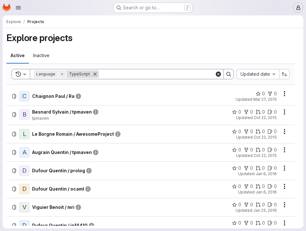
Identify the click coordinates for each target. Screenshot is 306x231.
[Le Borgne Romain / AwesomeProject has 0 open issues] (272, 131)
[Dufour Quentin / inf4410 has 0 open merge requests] (260, 223)
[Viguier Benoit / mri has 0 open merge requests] (260, 204)
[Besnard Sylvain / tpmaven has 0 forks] (248, 112)
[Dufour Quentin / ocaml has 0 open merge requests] (260, 186)
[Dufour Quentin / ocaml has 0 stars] (236, 186)
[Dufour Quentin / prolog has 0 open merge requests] (260, 168)
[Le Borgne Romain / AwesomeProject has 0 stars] (236, 131)
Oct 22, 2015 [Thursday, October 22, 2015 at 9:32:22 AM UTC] (265, 117)
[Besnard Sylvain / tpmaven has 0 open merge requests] (260, 112)
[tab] (17, 55)
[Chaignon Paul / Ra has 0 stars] (260, 93)
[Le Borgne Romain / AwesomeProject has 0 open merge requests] (260, 131)
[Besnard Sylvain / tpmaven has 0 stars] (236, 112)
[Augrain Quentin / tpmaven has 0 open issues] (272, 149)
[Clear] (218, 74)
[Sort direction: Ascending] (284, 74)
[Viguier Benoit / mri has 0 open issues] (272, 204)
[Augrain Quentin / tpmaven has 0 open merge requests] (260, 149)
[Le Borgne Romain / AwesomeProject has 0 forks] (248, 131)
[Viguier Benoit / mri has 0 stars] (236, 204)
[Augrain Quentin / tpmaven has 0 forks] (248, 149)
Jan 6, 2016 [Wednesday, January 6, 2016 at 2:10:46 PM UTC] (266, 192)
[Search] (157, 74)
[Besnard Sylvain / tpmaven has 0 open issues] (272, 112)
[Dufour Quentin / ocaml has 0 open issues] (272, 186)
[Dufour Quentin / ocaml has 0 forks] (248, 186)
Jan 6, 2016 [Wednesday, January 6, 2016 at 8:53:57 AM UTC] (266, 173)
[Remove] (95, 74)
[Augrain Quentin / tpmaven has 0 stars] (236, 149)
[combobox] (257, 74)
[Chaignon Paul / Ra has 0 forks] (272, 93)
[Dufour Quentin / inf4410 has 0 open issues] (272, 223)
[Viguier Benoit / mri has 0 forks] (248, 204)
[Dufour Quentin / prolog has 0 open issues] (272, 168)
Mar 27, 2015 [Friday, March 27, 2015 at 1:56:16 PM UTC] (265, 99)
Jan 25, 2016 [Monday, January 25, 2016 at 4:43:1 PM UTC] (265, 210)
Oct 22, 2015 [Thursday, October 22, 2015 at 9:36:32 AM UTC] (265, 137)
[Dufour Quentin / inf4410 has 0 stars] (236, 223)
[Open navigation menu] (18, 8)
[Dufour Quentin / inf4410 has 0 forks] (248, 223)
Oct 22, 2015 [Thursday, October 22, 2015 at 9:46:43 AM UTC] (265, 155)
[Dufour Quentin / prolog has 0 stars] (236, 168)
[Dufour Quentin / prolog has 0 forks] (248, 168)
